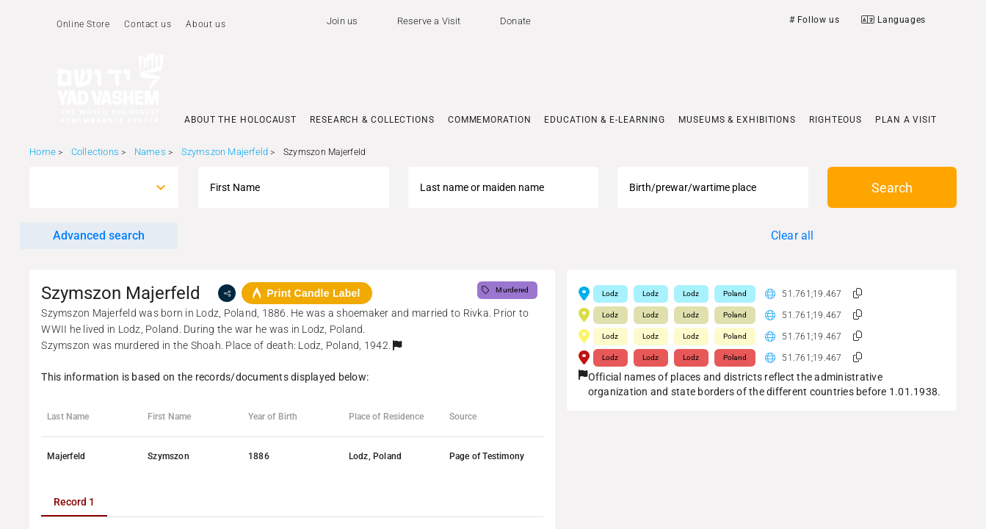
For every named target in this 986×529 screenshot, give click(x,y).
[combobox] (90, 187)
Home (42, 151)
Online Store (83, 24)
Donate (515, 20)
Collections (95, 151)
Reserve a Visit (429, 20)
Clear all (792, 235)
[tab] (74, 502)
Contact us (147, 24)
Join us (342, 20)
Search (892, 187)
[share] (227, 293)
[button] (397, 345)
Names (150, 151)
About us (205, 24)
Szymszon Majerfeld (225, 151)
